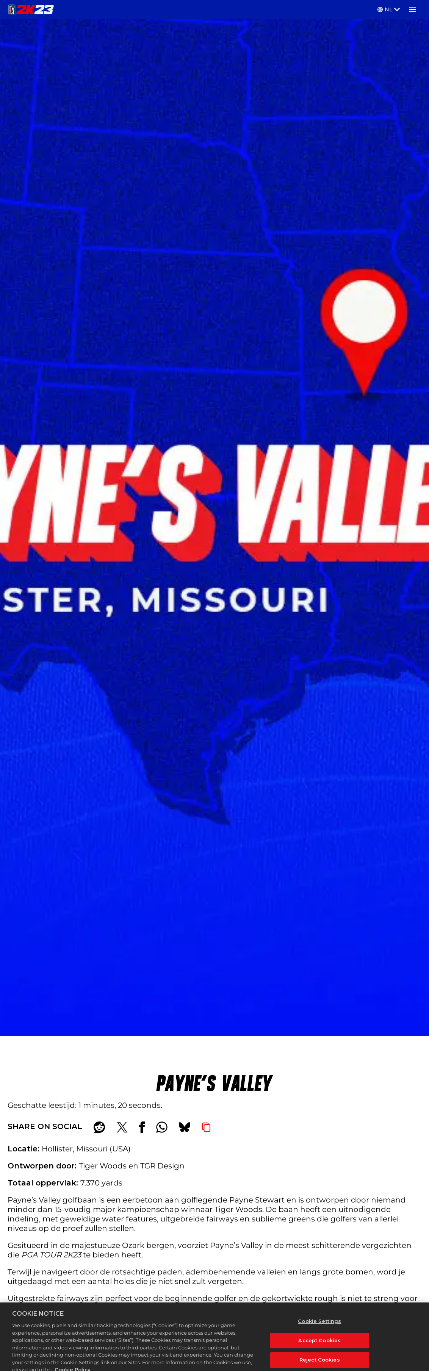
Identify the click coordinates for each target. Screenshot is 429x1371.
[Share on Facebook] (142, 1127)
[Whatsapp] (162, 1127)
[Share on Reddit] (99, 1127)
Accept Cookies (319, 1345)
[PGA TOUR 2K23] (31, 9)
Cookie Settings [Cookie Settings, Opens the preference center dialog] (319, 1326)
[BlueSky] (184, 1127)
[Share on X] (122, 1127)
